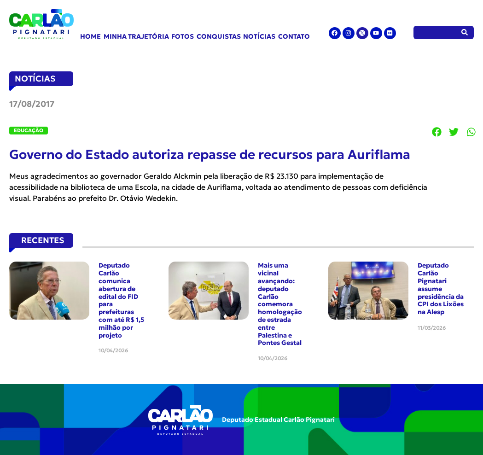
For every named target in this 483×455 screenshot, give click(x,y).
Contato (294, 36)
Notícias (259, 36)
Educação (28, 130)
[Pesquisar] (464, 32)
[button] (437, 131)
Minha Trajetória (136, 36)
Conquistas (219, 36)
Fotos (182, 36)
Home (90, 36)
